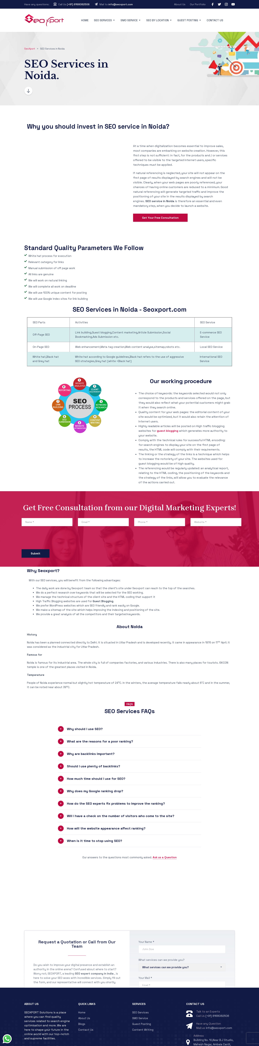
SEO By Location (157, 20)
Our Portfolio (198, 4)
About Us (179, 4)
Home (84, 20)
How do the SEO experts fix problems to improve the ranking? (116, 785)
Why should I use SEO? (85, 710)
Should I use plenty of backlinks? (93, 747)
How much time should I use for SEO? (96, 760)
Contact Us (215, 20)
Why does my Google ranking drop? (95, 772)
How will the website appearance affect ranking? (106, 810)
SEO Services (103, 20)
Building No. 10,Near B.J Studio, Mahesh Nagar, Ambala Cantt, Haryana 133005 (213, 1026)
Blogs (81, 1005)
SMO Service (129, 20)
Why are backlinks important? (91, 735)
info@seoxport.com (120, 4)
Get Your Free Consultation (160, 208)
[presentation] (49, 520)
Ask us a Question (165, 838)
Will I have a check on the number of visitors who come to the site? (120, 797)
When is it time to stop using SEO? (94, 822)
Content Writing (142, 1011)
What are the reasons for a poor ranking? (100, 723)
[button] (129, 710)
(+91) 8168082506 (78, 4)
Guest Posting (187, 20)
